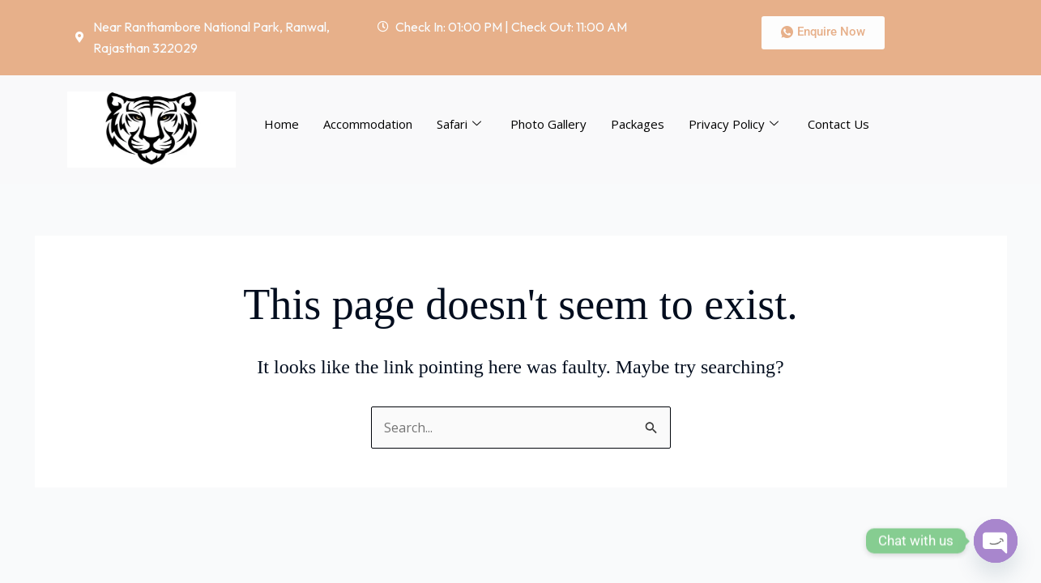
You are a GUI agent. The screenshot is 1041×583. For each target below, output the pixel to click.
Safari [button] (459, 123)
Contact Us (838, 124)
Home (281, 124)
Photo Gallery (548, 124)
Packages (637, 124)
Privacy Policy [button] (734, 123)
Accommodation (367, 124)
